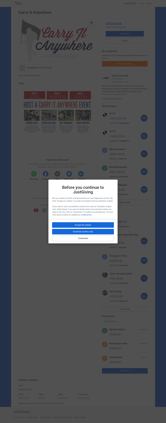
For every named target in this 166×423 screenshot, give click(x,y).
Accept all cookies (83, 225)
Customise (83, 238)
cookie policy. (86, 215)
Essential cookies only (83, 231)
